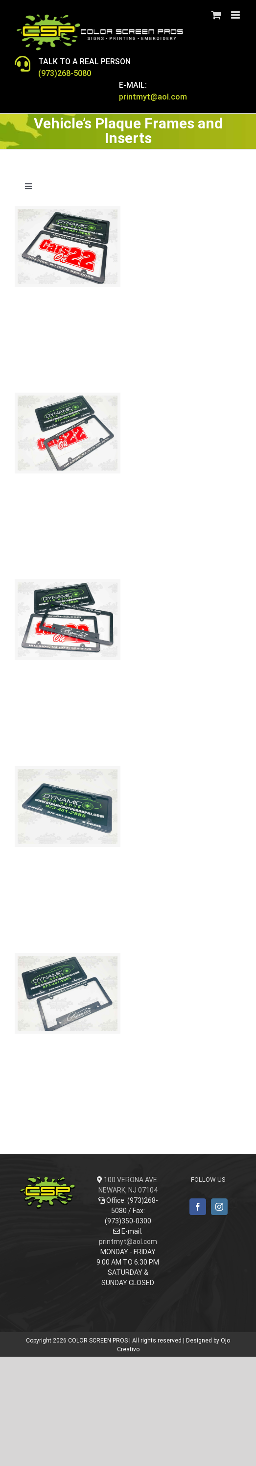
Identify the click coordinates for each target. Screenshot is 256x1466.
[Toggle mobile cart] (216, 15)
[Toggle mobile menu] (236, 15)
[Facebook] (197, 1206)
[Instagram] (219, 1206)
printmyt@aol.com (128, 1241)
